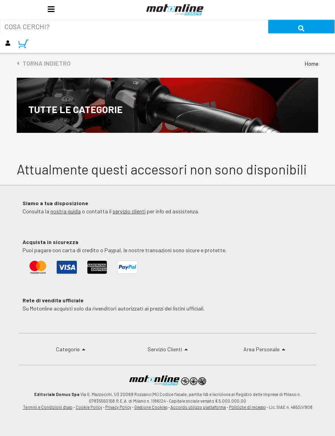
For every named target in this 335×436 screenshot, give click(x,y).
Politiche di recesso (247, 407)
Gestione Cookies (150, 407)
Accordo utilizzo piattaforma (198, 407)
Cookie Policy (89, 407)
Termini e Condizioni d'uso (48, 407)
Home (311, 63)
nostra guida (65, 211)
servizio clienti (129, 211)
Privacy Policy (118, 407)
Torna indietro (44, 63)
